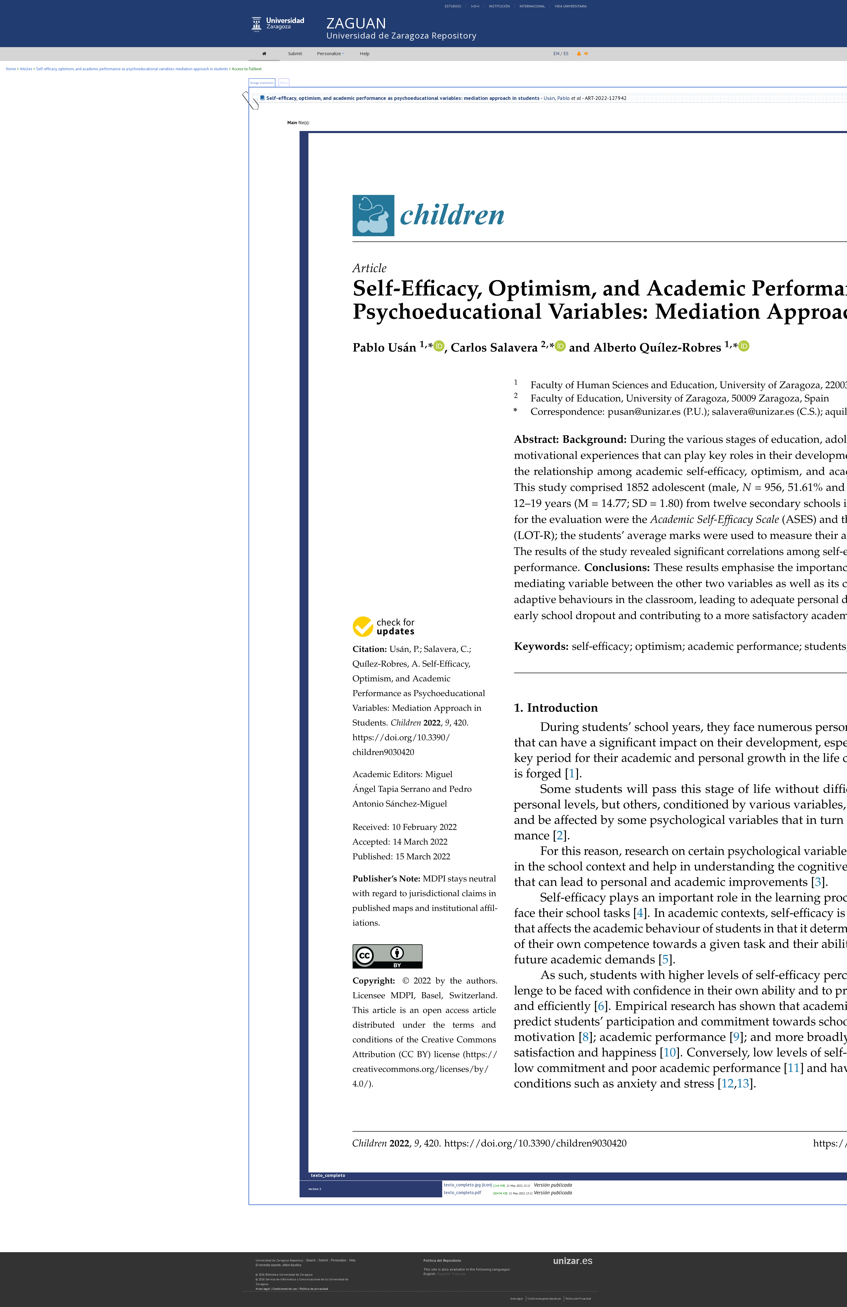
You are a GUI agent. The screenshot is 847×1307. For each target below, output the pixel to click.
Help (365, 53)
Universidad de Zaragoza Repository (401, 35)
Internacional (532, 6)
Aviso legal (263, 1289)
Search (311, 1260)
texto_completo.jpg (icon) (468, 1185)
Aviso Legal (516, 1298)
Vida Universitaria (571, 6)
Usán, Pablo (557, 98)
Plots (284, 83)
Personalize (329, 53)
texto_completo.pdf (462, 1192)
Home (11, 68)
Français (459, 1273)
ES (566, 53)
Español (443, 1273)
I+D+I (475, 6)
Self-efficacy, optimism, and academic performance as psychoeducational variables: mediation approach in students (132, 68)
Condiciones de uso (285, 1289)
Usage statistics (262, 83)
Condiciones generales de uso (544, 1298)
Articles (26, 68)
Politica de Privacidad (578, 1298)
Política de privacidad (314, 1289)
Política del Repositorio (442, 1260)
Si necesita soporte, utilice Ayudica (278, 1265)
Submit (295, 53)
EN (556, 53)
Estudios (453, 6)
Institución (499, 6)
